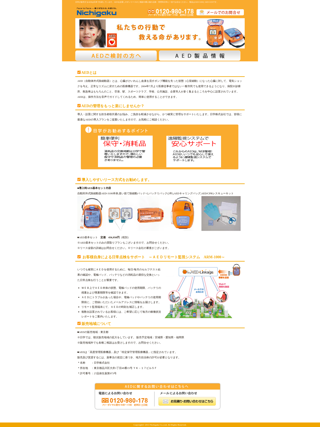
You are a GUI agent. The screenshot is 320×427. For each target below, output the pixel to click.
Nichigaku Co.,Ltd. (158, 425)
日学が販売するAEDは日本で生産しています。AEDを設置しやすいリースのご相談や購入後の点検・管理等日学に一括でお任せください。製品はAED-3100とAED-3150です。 (146, 2)
